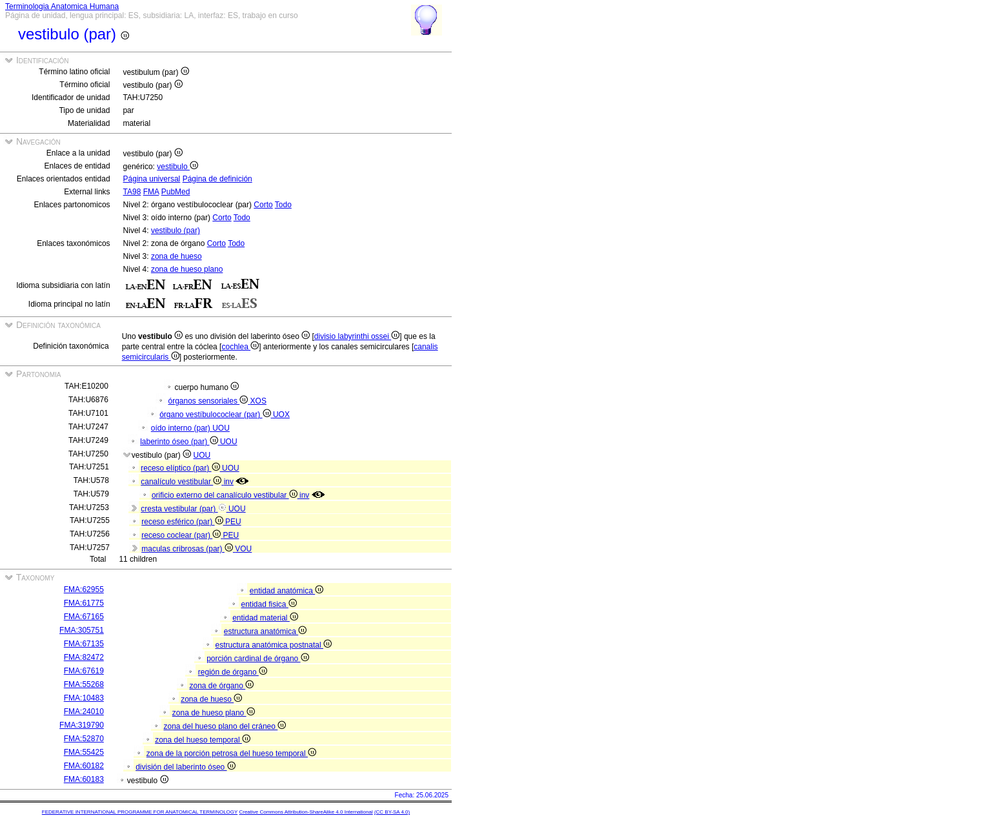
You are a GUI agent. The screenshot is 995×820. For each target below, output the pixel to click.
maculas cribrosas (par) (188, 548)
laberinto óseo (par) (180, 441)
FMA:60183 (84, 779)
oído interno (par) (181, 428)
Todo (283, 204)
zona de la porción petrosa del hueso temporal (231, 753)
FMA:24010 (84, 711)
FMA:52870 (84, 738)
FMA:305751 (81, 630)
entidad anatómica (286, 590)
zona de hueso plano (187, 269)
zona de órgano (221, 685)
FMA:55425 (84, 752)
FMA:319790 (81, 725)
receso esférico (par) (183, 521)
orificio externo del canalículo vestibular (225, 495)
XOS (258, 400)
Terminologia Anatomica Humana (62, 6)
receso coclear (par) (182, 535)
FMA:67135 (84, 643)
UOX (281, 414)
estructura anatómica (265, 631)
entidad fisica (268, 604)
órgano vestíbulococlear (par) (216, 414)
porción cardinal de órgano (257, 658)
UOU (221, 428)
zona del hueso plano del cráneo (224, 726)
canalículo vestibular (182, 481)
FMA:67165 (84, 616)
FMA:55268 (84, 684)
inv (229, 481)
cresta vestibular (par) (184, 508)
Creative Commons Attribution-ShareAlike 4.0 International (305, 812)
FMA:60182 (84, 765)
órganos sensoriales (209, 400)
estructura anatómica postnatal (273, 645)
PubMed (175, 191)
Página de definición (217, 178)
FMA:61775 (84, 603)
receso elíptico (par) (181, 468)
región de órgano (232, 672)
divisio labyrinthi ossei (356, 336)
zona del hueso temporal (202, 739)
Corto (263, 204)
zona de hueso (176, 256)
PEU (233, 521)
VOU (243, 548)
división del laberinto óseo (185, 767)
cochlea (240, 346)
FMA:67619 (84, 670)
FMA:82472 (84, 657)
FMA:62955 (84, 589)
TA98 (132, 191)
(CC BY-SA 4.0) (392, 812)
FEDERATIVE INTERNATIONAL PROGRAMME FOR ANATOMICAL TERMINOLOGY (139, 812)
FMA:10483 (84, 697)
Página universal (152, 178)
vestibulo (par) (175, 230)
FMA (151, 191)
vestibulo (177, 166)
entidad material (265, 617)
